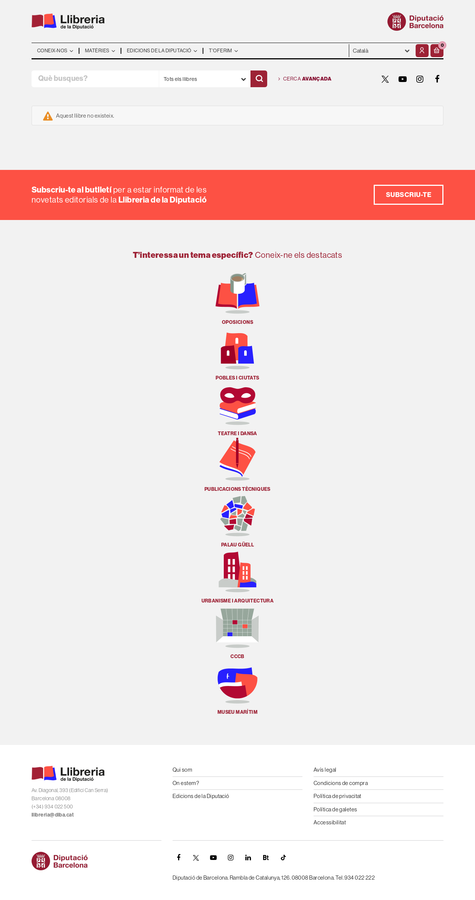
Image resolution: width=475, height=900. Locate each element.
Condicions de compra (341, 783)
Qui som (182, 769)
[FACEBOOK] (437, 79)
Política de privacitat (337, 796)
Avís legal (325, 769)
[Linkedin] (248, 858)
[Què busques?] (95, 78)
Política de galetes (335, 809)
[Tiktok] (283, 858)
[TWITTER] (385, 79)
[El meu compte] (422, 50)
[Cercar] (258, 78)
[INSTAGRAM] (420, 79)
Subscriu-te (408, 194)
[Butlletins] (266, 858)
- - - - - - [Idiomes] (381, 51)
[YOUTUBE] (403, 79)
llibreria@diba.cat (53, 815)
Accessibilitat (330, 822)
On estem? (186, 783)
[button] (436, 50)
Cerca (304, 79)
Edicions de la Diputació (201, 796)
